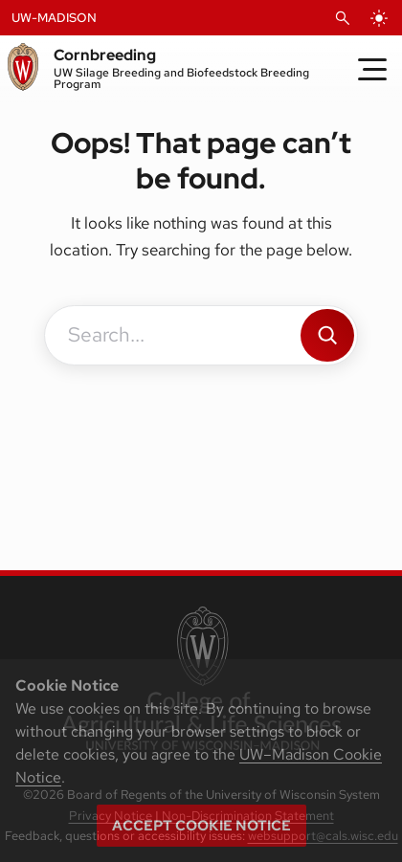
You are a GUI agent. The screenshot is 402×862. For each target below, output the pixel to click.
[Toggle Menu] (372, 69)
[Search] (327, 335)
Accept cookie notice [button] (201, 825)
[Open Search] (342, 18)
